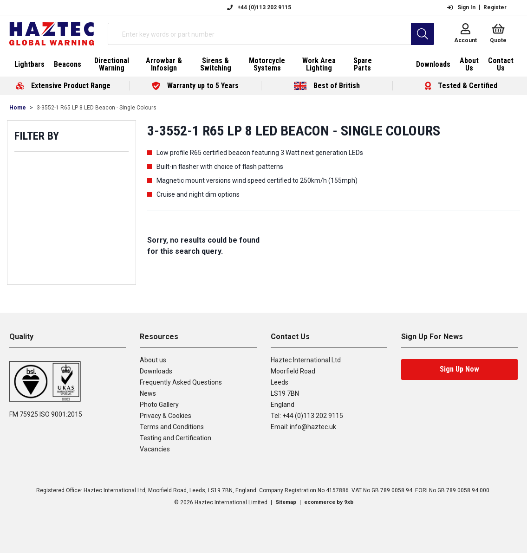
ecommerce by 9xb (329, 502)
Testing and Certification (175, 438)
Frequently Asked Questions (181, 382)
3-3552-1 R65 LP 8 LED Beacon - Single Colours (96, 107)
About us (153, 360)
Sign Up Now (459, 369)
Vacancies (155, 449)
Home (17, 107)
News (148, 393)
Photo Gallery (159, 404)
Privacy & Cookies (165, 415)
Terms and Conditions (172, 427)
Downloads (156, 371)
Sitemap (284, 502)
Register (495, 7)
